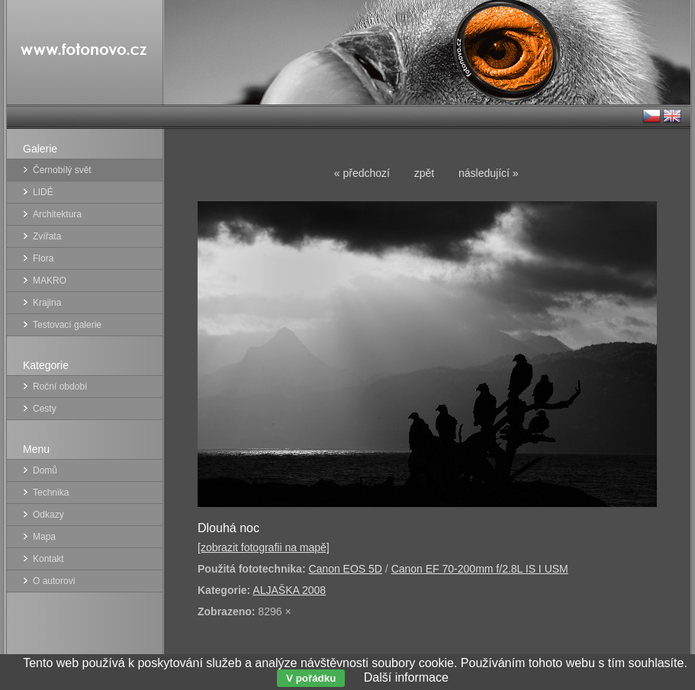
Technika (51, 492)
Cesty (44, 408)
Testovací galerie (67, 324)
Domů (45, 470)
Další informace (406, 677)
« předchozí (362, 173)
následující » (489, 173)
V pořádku (311, 678)
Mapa (44, 536)
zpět (424, 173)
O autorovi (54, 581)
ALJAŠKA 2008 (289, 590)
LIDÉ (43, 192)
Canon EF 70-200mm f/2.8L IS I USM (479, 569)
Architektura (57, 214)
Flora (43, 258)
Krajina (47, 302)
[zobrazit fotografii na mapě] (264, 547)
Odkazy (48, 514)
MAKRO (49, 280)
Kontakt (48, 559)
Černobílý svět (62, 170)
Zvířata (47, 236)
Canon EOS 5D (345, 569)
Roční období (60, 386)
